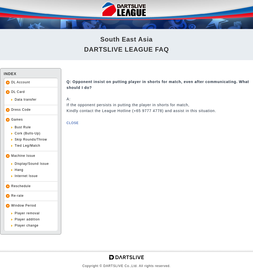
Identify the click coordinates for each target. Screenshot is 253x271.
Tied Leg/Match (27, 145)
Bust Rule (23, 127)
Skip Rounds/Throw (31, 139)
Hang (19, 170)
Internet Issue (26, 176)
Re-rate (17, 196)
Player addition (27, 219)
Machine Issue (23, 156)
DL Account (20, 82)
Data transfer (25, 99)
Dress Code (21, 110)
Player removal (27, 213)
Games (17, 119)
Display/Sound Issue (32, 164)
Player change (27, 225)
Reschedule (21, 186)
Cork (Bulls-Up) (27, 133)
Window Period (23, 205)
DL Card (18, 92)
